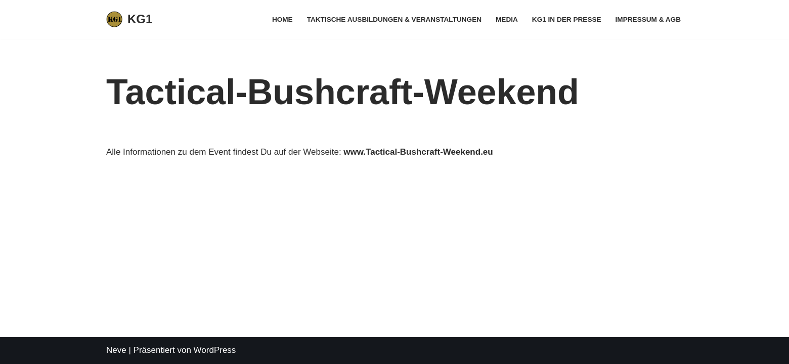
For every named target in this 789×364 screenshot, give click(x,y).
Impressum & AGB (648, 19)
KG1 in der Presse (566, 19)
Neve (116, 350)
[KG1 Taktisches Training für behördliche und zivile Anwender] (129, 19)
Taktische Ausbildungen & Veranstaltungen (394, 19)
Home (282, 19)
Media (507, 19)
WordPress (215, 350)
